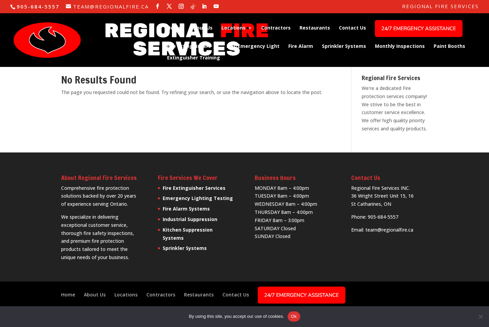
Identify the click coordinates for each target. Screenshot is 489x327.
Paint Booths (449, 46)
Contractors (276, 28)
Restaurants (315, 28)
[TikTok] (193, 6)
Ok (294, 316)
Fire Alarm (300, 46)
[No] (480, 316)
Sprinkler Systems (344, 46)
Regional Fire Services (440, 7)
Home (174, 28)
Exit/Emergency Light (253, 46)
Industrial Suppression (190, 219)
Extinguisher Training (193, 58)
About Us (201, 28)
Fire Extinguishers (189, 46)
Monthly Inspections (400, 46)
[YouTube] (216, 6)
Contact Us (352, 28)
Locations (233, 28)
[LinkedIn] (204, 6)
